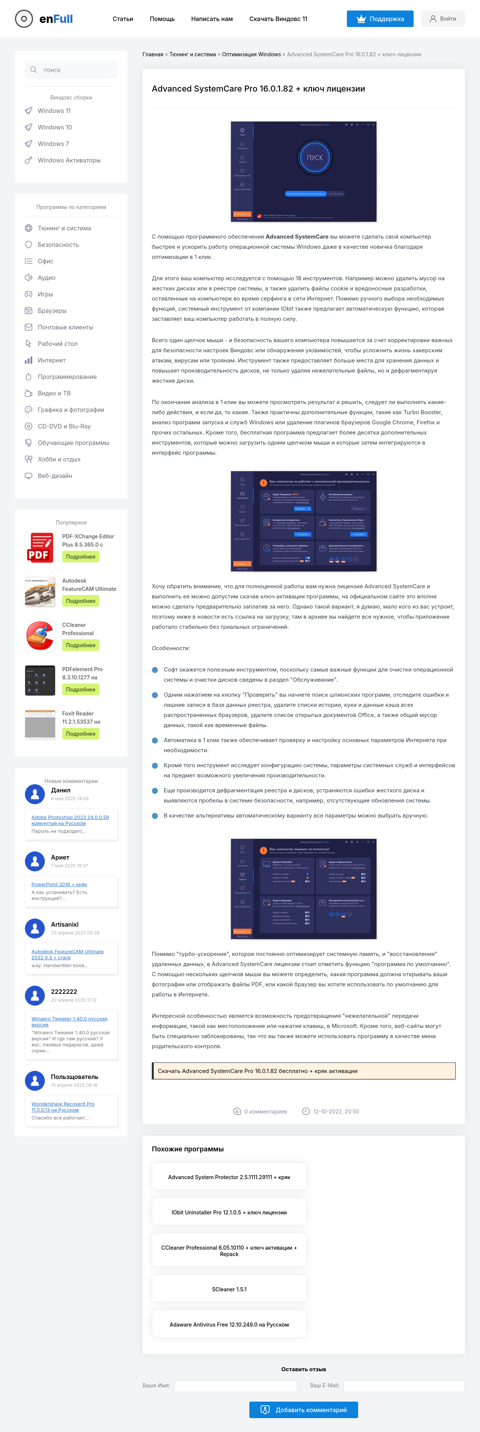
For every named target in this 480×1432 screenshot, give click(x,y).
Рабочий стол (51, 343)
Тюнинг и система (58, 228)
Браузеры (46, 310)
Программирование (61, 376)
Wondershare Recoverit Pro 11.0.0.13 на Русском (63, 1107)
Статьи (121, 19)
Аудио (40, 277)
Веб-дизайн (48, 475)
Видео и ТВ (48, 393)
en (56, 19)
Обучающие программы (67, 442)
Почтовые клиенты (59, 327)
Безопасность (52, 244)
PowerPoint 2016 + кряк (59, 884)
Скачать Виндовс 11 (277, 19)
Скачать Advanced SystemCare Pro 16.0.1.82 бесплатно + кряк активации (257, 1070)
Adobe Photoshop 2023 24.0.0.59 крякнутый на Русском (70, 820)
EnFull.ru (113, 1390)
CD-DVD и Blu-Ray (58, 426)
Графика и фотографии (64, 409)
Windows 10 (48, 127)
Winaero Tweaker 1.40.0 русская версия (69, 1022)
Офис (39, 261)
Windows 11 (47, 110)
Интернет (45, 360)
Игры (39, 294)
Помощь (160, 19)
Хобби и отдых (53, 459)
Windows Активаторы (63, 160)
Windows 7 (47, 143)
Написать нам (210, 19)
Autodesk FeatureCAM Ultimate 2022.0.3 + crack (68, 954)
